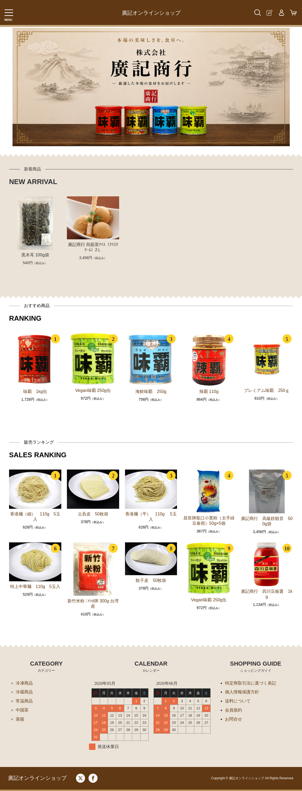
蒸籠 (20, 719)
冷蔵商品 (24, 692)
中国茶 (22, 710)
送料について (238, 701)
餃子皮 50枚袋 (151, 580)
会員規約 (233, 710)
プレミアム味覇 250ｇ (266, 390)
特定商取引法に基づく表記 (250, 683)
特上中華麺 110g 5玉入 (35, 586)
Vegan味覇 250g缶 (93, 390)
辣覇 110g (209, 391)
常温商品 (24, 701)
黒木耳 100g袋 (35, 255)
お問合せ (233, 719)
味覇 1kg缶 (35, 391)
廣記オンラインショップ (151, 12)
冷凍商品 (24, 683)
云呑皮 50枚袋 (93, 514)
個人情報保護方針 (242, 692)
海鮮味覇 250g (150, 391)
